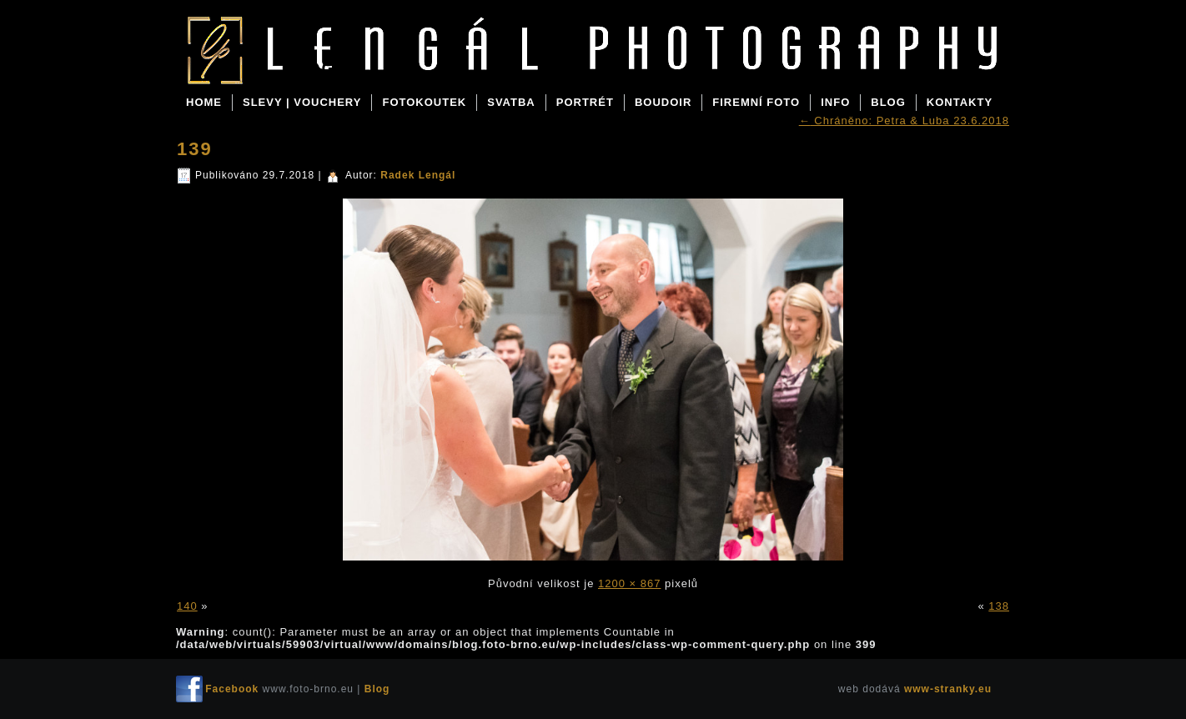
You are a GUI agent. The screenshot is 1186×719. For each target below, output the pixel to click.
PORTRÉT (585, 102)
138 (998, 606)
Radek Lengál (417, 175)
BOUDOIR (663, 102)
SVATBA (511, 102)
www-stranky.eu (948, 689)
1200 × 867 (629, 583)
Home (204, 102)
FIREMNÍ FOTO (756, 102)
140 (187, 606)
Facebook (232, 689)
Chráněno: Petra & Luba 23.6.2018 (904, 120)
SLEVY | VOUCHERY (302, 102)
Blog (308, 68)
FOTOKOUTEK (424, 102)
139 (195, 148)
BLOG (888, 102)
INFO (835, 102)
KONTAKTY (960, 102)
